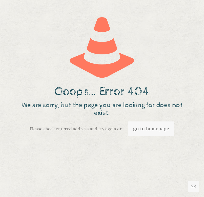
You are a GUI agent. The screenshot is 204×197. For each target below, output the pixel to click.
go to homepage (151, 129)
